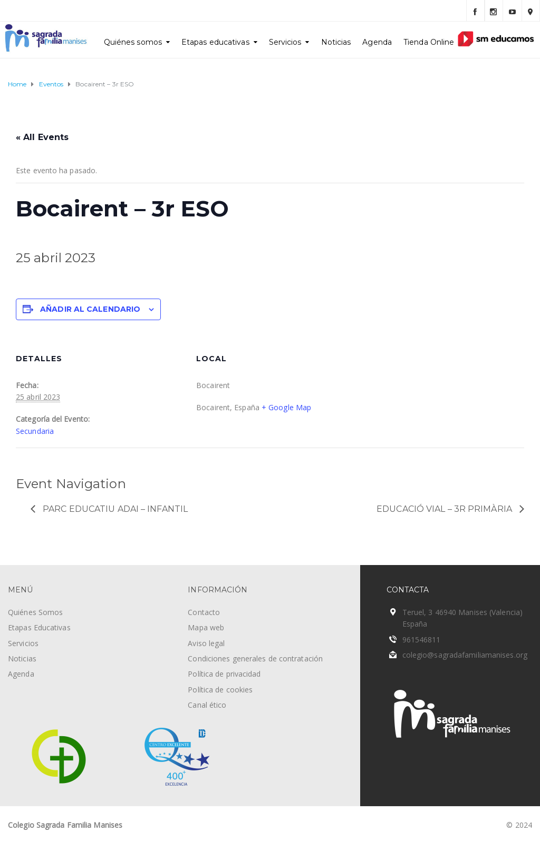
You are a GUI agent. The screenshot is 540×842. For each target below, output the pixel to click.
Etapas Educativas (39, 627)
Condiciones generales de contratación (255, 658)
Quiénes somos (133, 42)
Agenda (377, 42)
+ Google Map (286, 407)
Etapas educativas (215, 42)
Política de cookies (220, 690)
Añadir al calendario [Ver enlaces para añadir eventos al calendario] (90, 309)
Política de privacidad (224, 674)
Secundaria (35, 431)
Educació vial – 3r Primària (445, 509)
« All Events (42, 137)
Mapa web (206, 627)
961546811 (421, 640)
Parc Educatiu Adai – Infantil (114, 509)
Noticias (336, 42)
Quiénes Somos (35, 612)
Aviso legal (206, 643)
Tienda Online (428, 42)
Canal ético (207, 705)
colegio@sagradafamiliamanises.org (464, 655)
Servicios (285, 42)
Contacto (204, 612)
